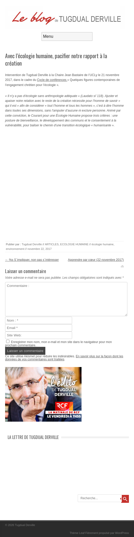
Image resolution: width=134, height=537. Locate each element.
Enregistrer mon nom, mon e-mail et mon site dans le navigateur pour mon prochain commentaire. (58, 343)
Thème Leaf (77, 532)
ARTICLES (52, 244)
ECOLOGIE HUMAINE (74, 244)
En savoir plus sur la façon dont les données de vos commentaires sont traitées (64, 358)
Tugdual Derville (32, 244)
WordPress (122, 532)
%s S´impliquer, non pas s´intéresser (32, 260)
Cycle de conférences (52, 80)
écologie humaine (102, 244)
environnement (15, 248)
